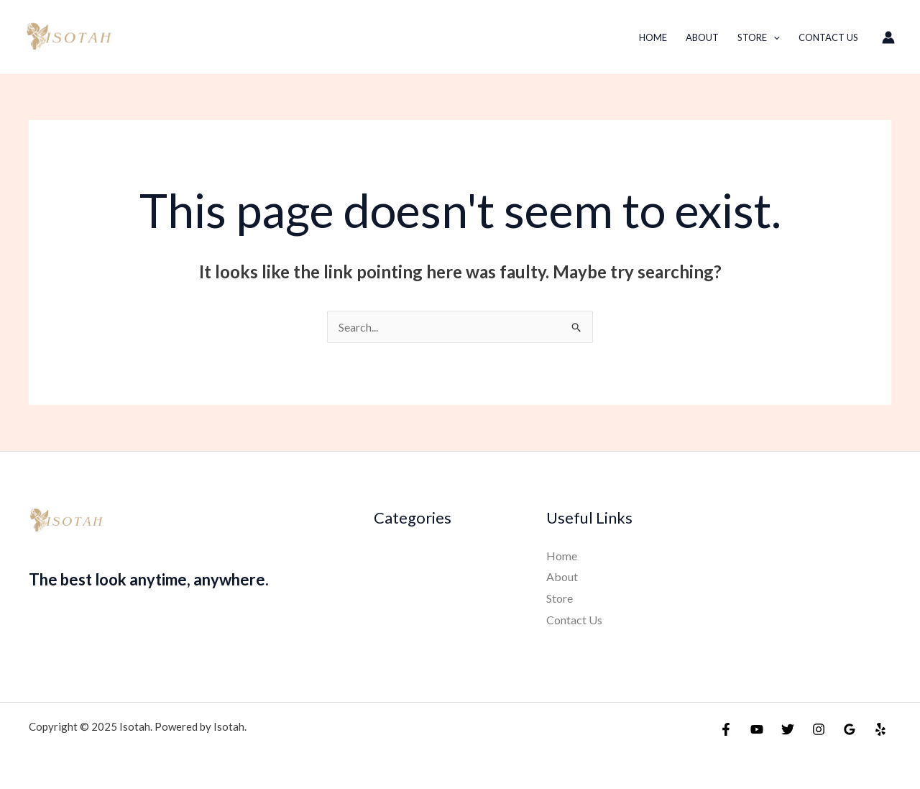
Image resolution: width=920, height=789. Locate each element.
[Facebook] (725, 729)
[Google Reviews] (849, 729)
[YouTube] (756, 729)
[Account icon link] (888, 37)
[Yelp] (880, 729)
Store (758, 37)
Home (653, 37)
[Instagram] (818, 729)
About (702, 37)
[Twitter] (787, 729)
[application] (773, 37)
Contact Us (828, 37)
